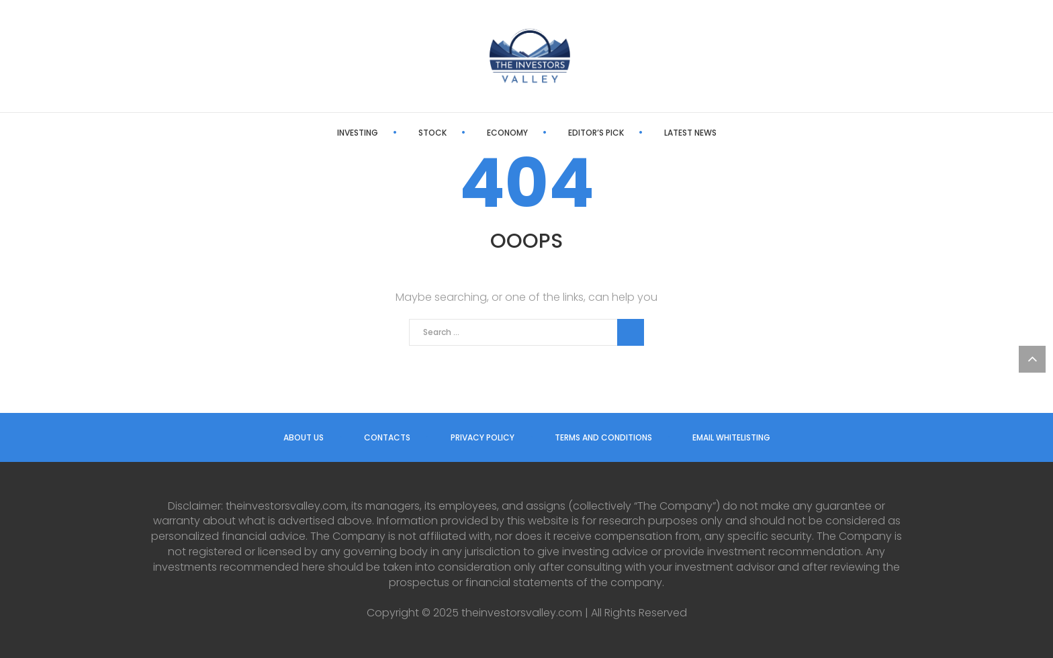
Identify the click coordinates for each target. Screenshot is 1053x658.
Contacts (387, 437)
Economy (507, 132)
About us (303, 437)
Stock (432, 132)
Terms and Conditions (603, 437)
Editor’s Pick (596, 132)
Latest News (690, 132)
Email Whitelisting (731, 437)
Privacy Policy (482, 437)
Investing (357, 132)
